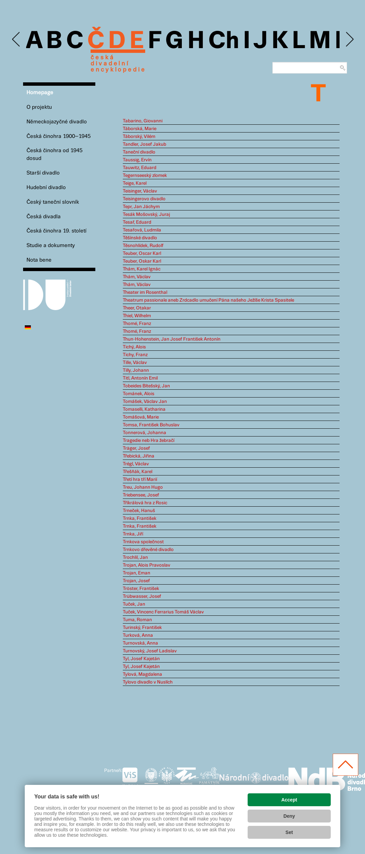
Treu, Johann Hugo (143, 487)
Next (349, 39)
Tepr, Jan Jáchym (141, 206)
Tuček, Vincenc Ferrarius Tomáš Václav (163, 612)
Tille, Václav (135, 362)
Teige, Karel (135, 183)
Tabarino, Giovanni (142, 121)
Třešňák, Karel (137, 471)
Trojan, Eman (136, 573)
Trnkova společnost (143, 542)
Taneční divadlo (139, 152)
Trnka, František (139, 518)
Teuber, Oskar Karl (142, 261)
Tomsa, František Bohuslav (151, 425)
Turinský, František (142, 627)
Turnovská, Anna (140, 643)
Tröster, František (141, 588)
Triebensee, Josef (141, 495)
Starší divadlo (43, 173)
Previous (16, 39)
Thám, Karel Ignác (141, 269)
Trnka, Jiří (133, 534)
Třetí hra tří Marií (140, 479)
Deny (289, 816)
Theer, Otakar (137, 308)
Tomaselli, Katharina (144, 409)
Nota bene (39, 260)
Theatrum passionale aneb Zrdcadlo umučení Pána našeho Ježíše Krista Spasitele (208, 300)
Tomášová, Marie (141, 417)
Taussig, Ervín (137, 160)
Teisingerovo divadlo (144, 199)
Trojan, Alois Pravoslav (146, 565)
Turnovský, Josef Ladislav (150, 651)
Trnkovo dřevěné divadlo (148, 549)
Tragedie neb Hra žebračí (148, 440)
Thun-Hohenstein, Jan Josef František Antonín (171, 339)
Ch (223, 41)
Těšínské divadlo (140, 238)
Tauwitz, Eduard (139, 167)
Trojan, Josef (136, 580)
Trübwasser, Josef (142, 596)
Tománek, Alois (138, 393)
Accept (289, 799)
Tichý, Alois (134, 347)
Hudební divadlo (46, 187)
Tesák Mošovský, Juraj (146, 214)
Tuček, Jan (134, 604)
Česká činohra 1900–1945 (58, 136)
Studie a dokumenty (50, 245)
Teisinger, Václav (140, 191)
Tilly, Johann (136, 370)
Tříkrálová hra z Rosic (145, 503)
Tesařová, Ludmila (142, 230)
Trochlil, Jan (135, 557)
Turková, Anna (138, 635)
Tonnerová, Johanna (144, 432)
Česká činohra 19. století (56, 231)
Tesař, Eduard (137, 222)
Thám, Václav (137, 276)
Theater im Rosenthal (145, 292)
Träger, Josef (136, 448)
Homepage (39, 93)
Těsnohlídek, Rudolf (143, 245)
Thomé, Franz (137, 323)
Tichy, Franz (135, 354)
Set (289, 832)
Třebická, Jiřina (138, 456)
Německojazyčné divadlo (56, 122)
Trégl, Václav (136, 464)
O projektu (39, 107)
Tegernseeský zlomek (145, 175)
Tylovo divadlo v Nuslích (148, 682)
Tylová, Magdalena (142, 674)
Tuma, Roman (137, 619)
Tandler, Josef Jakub (144, 144)
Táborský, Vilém (139, 136)
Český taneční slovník (52, 202)
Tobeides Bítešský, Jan (146, 386)
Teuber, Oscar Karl (142, 253)
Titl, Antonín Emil (140, 378)
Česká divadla (43, 217)
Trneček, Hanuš (139, 510)
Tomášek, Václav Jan (145, 401)
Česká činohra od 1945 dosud (54, 154)
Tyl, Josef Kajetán (141, 658)
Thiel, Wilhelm (137, 315)
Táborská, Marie (139, 128)
